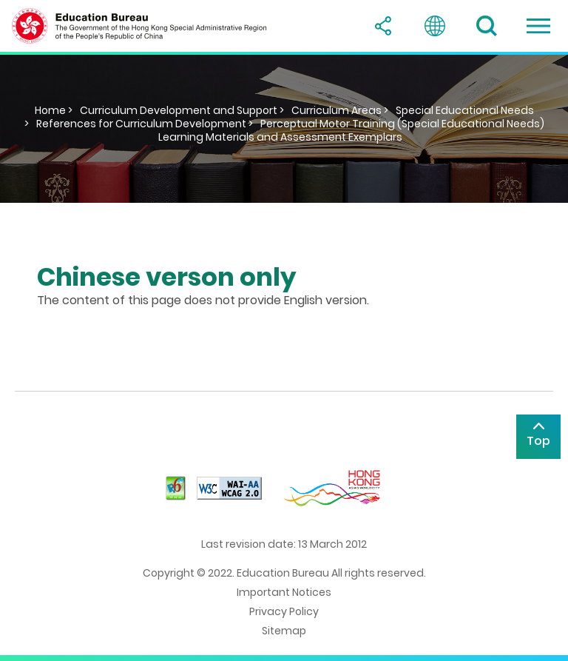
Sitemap (284, 630)
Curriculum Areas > (339, 110)
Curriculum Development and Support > (182, 110)
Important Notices (284, 592)
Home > (53, 110)
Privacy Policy (284, 611)
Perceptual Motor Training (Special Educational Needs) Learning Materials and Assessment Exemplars (351, 130)
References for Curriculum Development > (144, 123)
